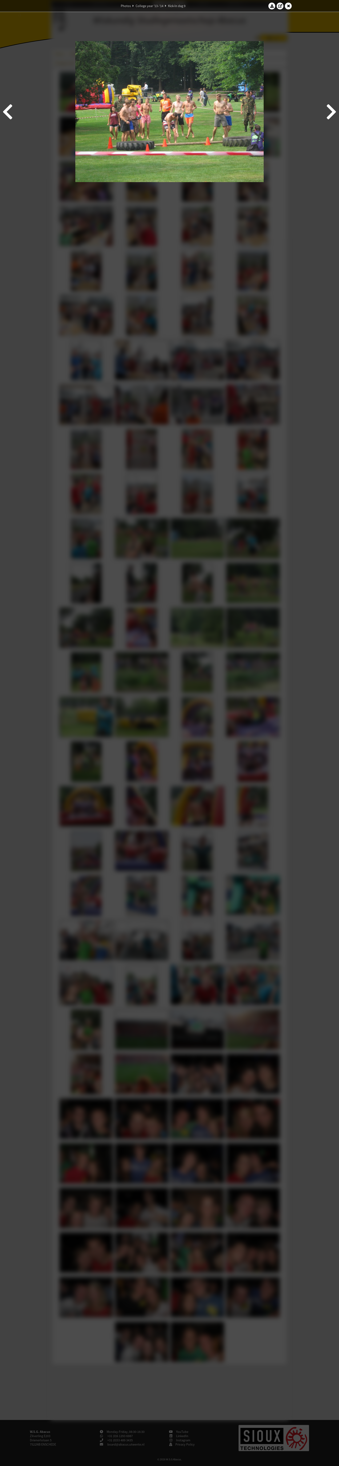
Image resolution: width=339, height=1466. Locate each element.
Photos (126, 6)
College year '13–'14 (149, 6)
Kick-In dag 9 (177, 6)
